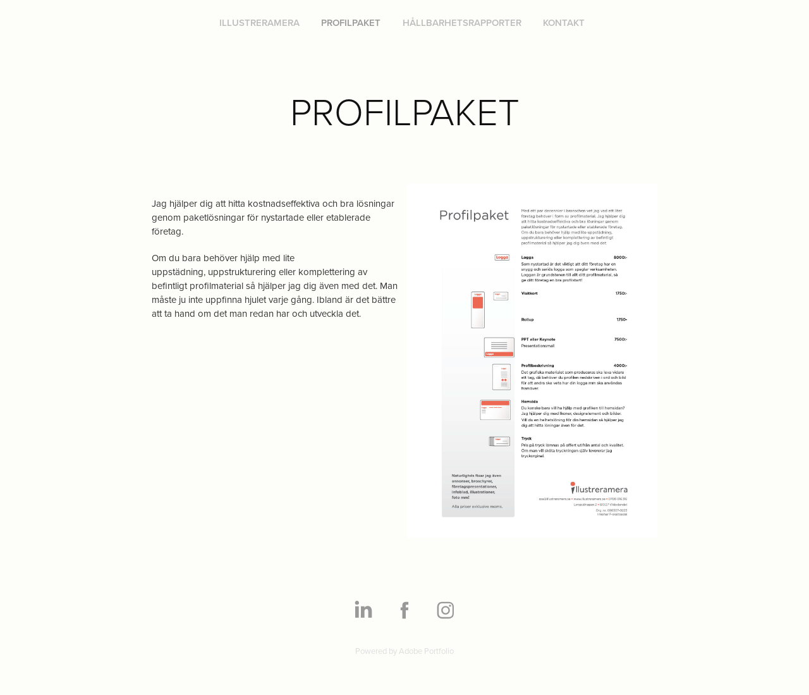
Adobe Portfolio (426, 650)
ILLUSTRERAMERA (259, 22)
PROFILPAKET (350, 22)
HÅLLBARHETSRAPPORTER (462, 22)
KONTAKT (564, 22)
